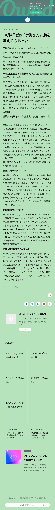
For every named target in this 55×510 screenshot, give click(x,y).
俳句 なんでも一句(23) (10, 287)
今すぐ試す (35, 12)
